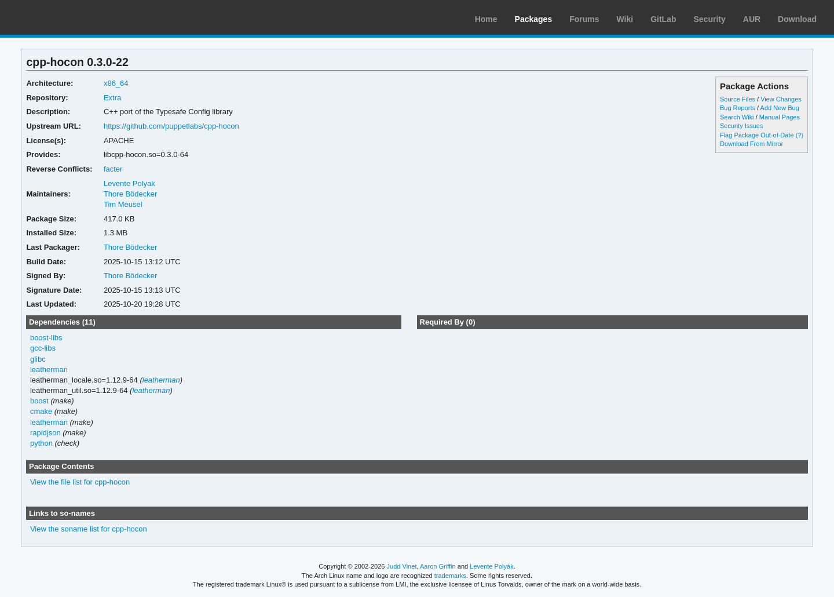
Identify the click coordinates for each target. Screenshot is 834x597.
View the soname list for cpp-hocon (88, 529)
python (41, 443)
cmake (41, 411)
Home (486, 19)
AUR (751, 19)
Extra (112, 97)
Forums (584, 19)
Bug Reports (737, 107)
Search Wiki (737, 117)
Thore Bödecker (130, 194)
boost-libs (46, 337)
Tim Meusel (123, 204)
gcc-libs (43, 348)
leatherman (49, 369)
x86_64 (116, 83)
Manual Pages (779, 117)
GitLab (663, 19)
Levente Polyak (129, 183)
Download (797, 19)
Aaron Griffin (438, 566)
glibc (38, 359)
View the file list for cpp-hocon (80, 482)
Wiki (625, 19)
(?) (799, 135)
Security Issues (741, 125)
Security (710, 19)
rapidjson (45, 432)
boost (39, 400)
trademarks (450, 575)
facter (113, 169)
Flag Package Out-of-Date (757, 135)
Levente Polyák (491, 566)
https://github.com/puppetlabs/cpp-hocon (171, 126)
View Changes (781, 99)
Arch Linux (64, 17)
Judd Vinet (402, 566)
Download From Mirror (751, 143)
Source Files (737, 99)
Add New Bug (779, 107)
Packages (534, 19)
